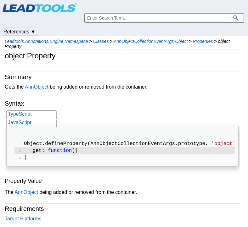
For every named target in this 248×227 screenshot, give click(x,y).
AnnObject (36, 87)
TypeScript (20, 114)
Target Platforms (23, 220)
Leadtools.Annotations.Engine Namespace (46, 41)
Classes (101, 41)
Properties (203, 41)
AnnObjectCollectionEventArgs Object (151, 41)
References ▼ (19, 31)
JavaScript (19, 122)
